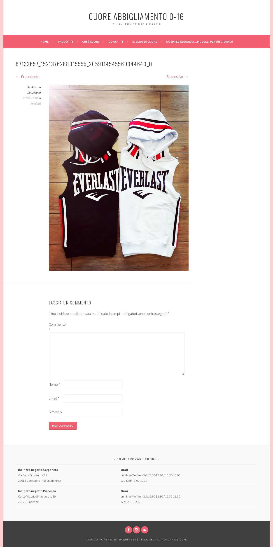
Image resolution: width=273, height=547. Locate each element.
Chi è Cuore (90, 42)
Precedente (27, 76)
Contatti (116, 42)
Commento (56, 327)
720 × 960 (31, 98)
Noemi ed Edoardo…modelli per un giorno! (199, 42)
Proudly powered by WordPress (111, 539)
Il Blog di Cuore (144, 42)
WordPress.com (173, 539)
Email (54, 398)
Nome (54, 384)
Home (44, 42)
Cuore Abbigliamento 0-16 (136, 16)
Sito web (55, 412)
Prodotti (65, 42)
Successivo (178, 76)
